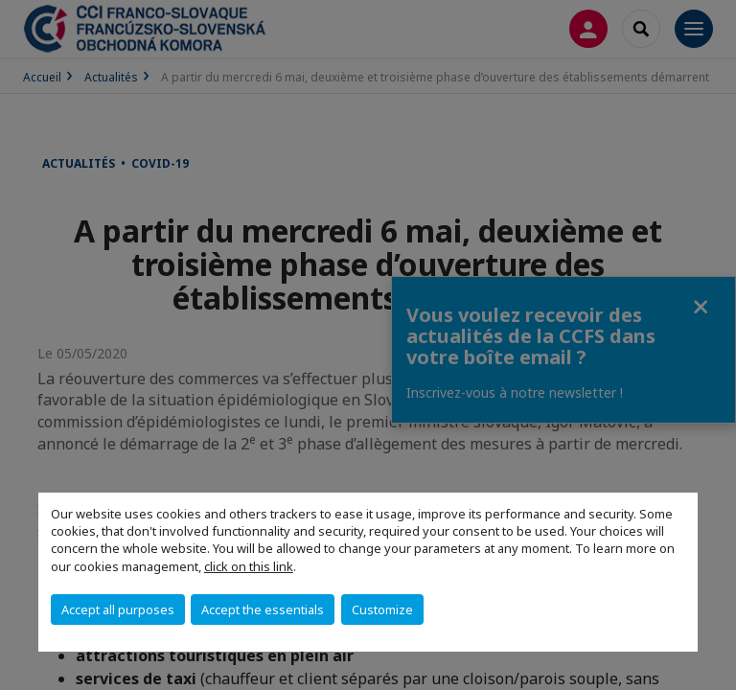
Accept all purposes (117, 609)
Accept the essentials (262, 609)
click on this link (248, 566)
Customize (382, 609)
